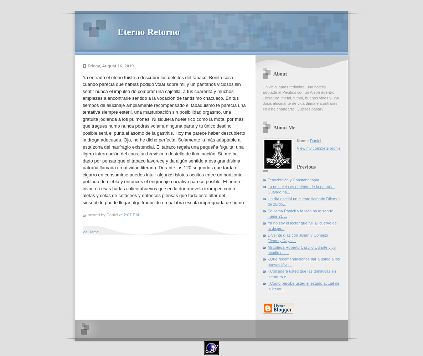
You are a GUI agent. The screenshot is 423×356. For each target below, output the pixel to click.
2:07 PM (131, 215)
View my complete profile (319, 148)
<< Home (91, 232)
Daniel (315, 141)
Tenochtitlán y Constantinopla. (294, 180)
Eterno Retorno (149, 32)
